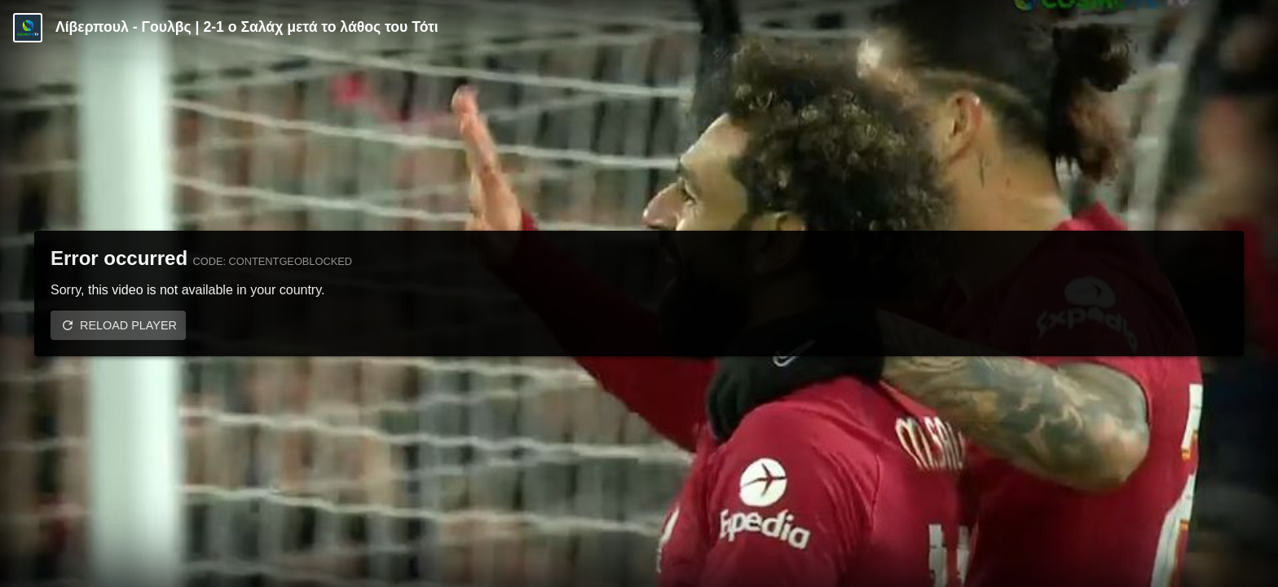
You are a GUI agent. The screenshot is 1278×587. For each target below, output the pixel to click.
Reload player (128, 325)
